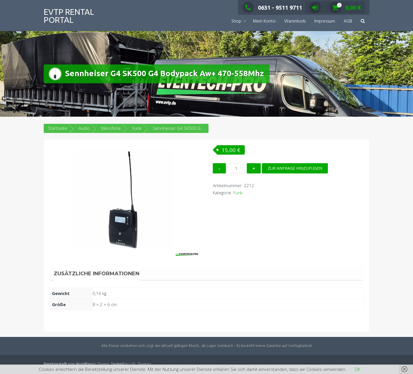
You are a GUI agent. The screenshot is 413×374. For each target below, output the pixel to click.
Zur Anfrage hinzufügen (295, 168)
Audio (84, 128)
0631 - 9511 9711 (272, 7)
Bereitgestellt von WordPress (69, 364)
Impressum (324, 21)
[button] (362, 21)
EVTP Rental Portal (69, 15)
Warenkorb (295, 21)
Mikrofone (111, 128)
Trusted (117, 364)
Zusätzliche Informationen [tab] (96, 273)
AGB (348, 21)
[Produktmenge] (236, 168)
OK (357, 369)
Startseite (57, 128)
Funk (136, 128)
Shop (236, 21)
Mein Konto (264, 21)
